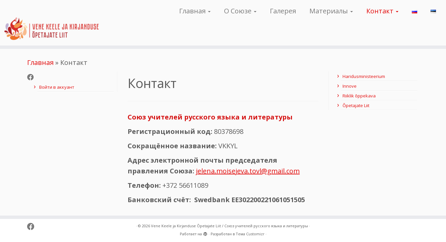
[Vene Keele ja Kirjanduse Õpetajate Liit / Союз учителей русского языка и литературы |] (51, 22)
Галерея (283, 10)
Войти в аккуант (56, 87)
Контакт (382, 10)
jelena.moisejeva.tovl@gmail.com (248, 170)
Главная (195, 10)
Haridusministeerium (364, 76)
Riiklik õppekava (359, 96)
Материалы (331, 10)
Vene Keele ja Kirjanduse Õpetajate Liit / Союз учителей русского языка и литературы (229, 225)
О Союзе (240, 10)
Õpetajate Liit (356, 105)
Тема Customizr (250, 233)
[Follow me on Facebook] (32, 77)
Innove (350, 86)
